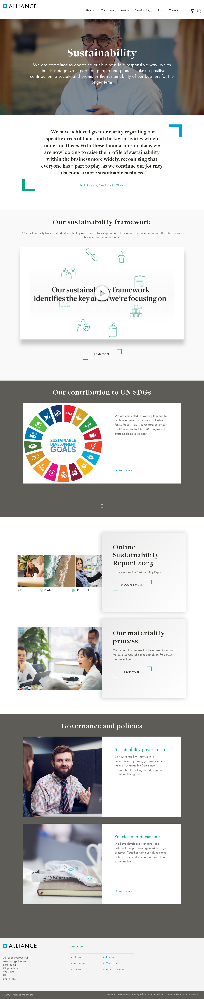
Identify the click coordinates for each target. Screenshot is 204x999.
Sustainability (142, 10)
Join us (159, 10)
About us (90, 10)
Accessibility (123, 995)
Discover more (132, 585)
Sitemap (111, 995)
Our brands (107, 10)
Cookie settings (190, 995)
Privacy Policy (139, 995)
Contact (173, 10)
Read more (102, 354)
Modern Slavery (173, 995)
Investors (124, 10)
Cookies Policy (155, 995)
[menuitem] (87, 13)
